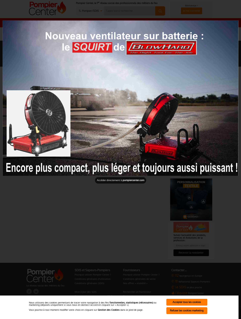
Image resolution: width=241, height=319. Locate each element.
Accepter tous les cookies (187, 302)
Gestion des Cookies (109, 310)
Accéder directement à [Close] (120, 180)
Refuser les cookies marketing (187, 310)
